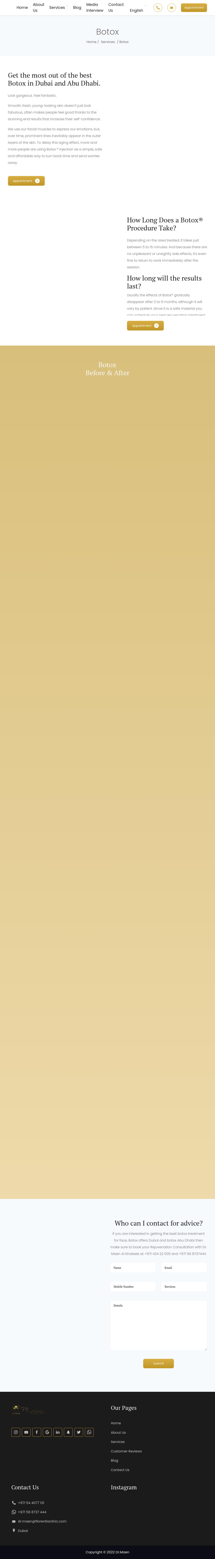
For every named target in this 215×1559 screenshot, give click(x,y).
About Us (38, 7)
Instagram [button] (124, 1487)
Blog (77, 7)
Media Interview (94, 7)
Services (57, 7)
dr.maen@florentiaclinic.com (42, 1521)
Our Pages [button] (124, 1407)
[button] (194, 7)
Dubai (23, 1530)
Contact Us (116, 7)
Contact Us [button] (25, 1487)
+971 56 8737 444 (32, 1512)
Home (22, 7)
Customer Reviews (126, 1451)
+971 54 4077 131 (31, 1502)
